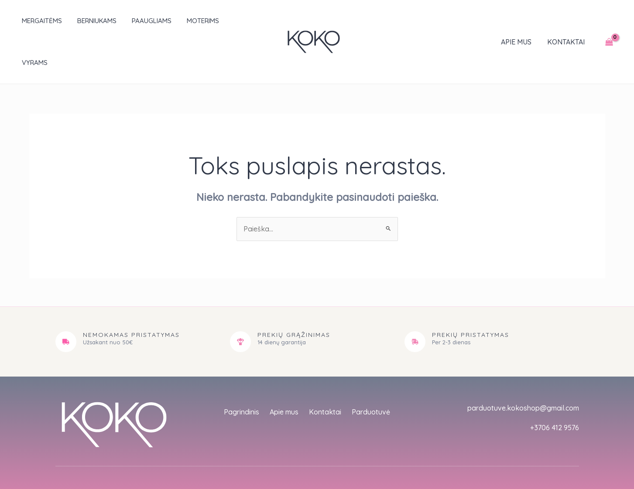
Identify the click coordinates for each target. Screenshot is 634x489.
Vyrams (234, 21)
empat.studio (207, 462)
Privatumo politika (481, 454)
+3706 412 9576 (554, 385)
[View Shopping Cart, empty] (609, 21)
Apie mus (519, 21)
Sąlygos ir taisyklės (547, 454)
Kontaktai (567, 21)
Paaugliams (143, 21)
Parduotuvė (371, 370)
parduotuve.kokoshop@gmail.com (523, 366)
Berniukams (90, 21)
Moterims (192, 21)
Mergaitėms (37, 21)
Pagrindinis (241, 370)
